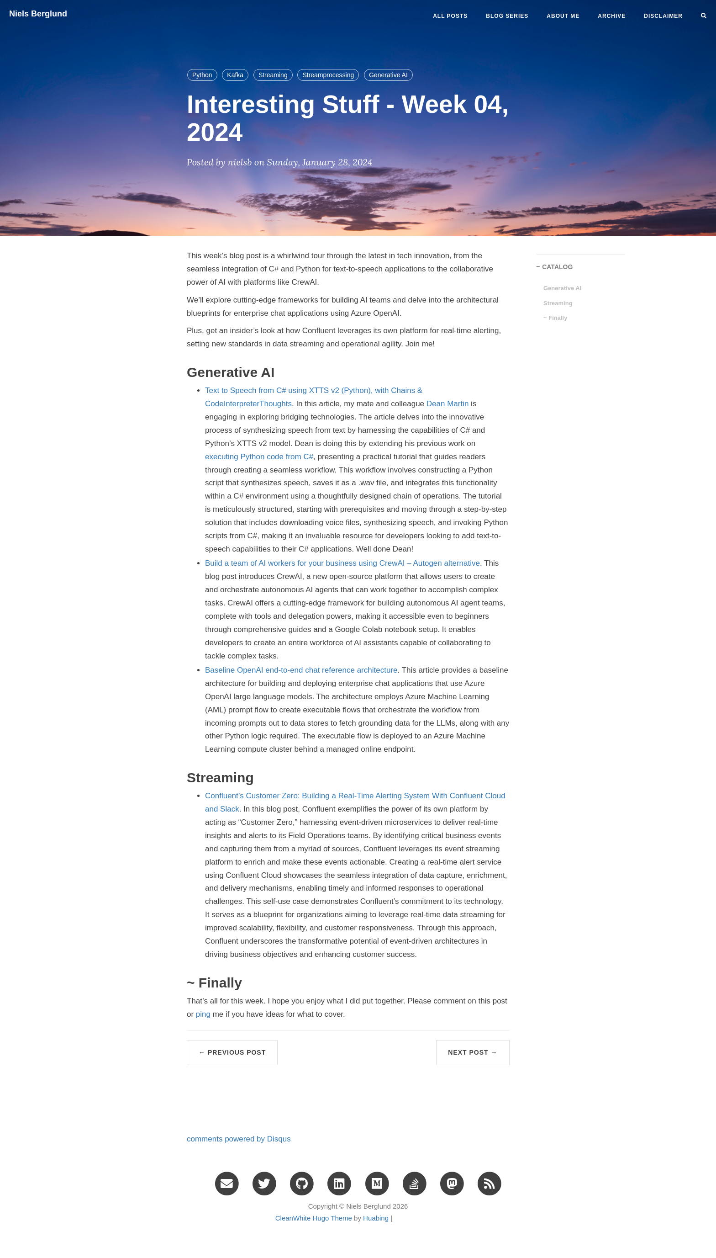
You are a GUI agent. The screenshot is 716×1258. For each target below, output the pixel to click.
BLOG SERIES (507, 16)
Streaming (273, 75)
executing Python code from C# (259, 456)
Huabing (376, 1218)
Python (202, 75)
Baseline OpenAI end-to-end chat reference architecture (301, 670)
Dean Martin (447, 403)
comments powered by (239, 1139)
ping (203, 1014)
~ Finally (555, 317)
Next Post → (472, 1052)
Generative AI (388, 75)
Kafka (235, 75)
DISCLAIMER (663, 16)
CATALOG (557, 267)
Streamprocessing (328, 75)
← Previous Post (232, 1052)
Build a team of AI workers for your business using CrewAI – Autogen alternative (342, 563)
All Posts (450, 16)
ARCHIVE (612, 16)
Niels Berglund (38, 13)
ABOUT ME (563, 16)
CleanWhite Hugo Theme (313, 1218)
